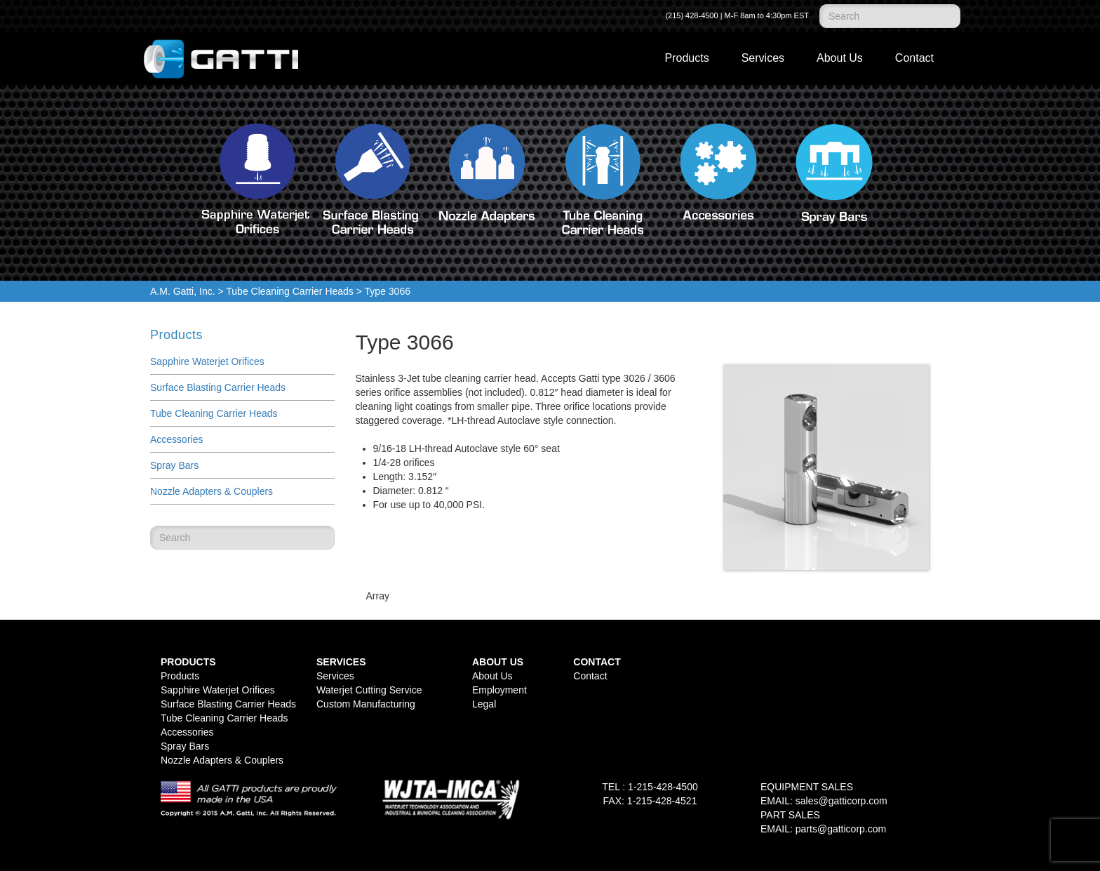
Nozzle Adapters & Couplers (211, 491)
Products (687, 58)
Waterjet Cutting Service (369, 690)
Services (763, 58)
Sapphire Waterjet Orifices (207, 361)
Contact (914, 58)
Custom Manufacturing (365, 704)
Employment (499, 690)
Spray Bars (174, 465)
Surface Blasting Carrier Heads (218, 387)
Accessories (176, 439)
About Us (840, 58)
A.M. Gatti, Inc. (182, 291)
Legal (484, 704)
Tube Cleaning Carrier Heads (290, 291)
